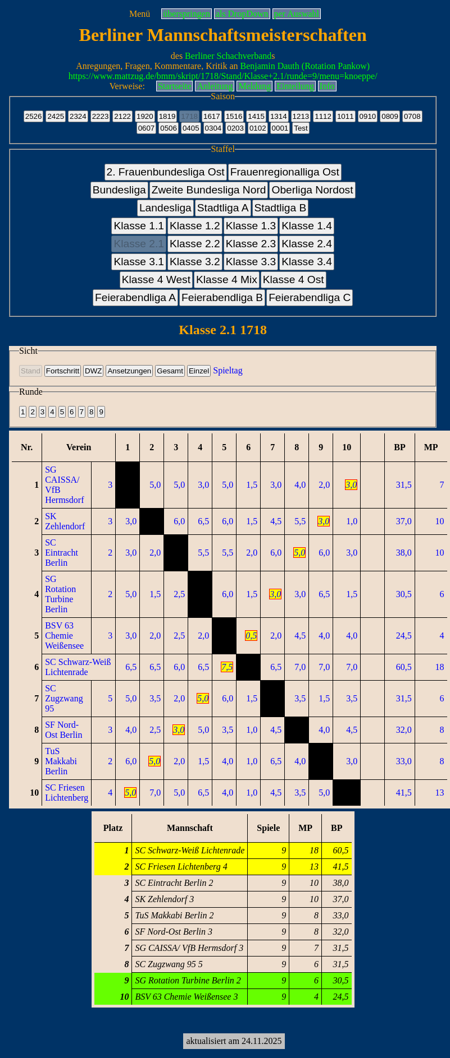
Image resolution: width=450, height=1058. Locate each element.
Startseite (175, 86)
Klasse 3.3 (251, 261)
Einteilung (295, 86)
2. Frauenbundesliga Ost (166, 172)
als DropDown (242, 14)
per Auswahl (296, 14)
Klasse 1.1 (138, 226)
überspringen (186, 14)
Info (327, 86)
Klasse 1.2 (195, 226)
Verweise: (127, 86)
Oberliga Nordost (312, 190)
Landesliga (165, 208)
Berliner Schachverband (228, 56)
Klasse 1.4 (306, 226)
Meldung (254, 86)
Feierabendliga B (222, 297)
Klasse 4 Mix (226, 279)
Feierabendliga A (135, 297)
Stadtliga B (280, 208)
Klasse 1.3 (251, 226)
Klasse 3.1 (138, 261)
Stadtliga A (223, 208)
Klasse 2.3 (251, 244)
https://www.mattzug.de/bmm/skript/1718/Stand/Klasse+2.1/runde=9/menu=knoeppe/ (223, 76)
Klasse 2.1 (138, 244)
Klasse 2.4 (306, 244)
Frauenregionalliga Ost (284, 172)
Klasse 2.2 (195, 244)
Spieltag (227, 370)
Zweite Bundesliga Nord (209, 190)
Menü (139, 14)
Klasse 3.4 (306, 261)
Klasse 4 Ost (293, 279)
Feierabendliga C (310, 297)
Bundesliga (119, 190)
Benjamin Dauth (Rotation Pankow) (305, 66)
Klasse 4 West (156, 279)
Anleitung (215, 86)
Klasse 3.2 (195, 261)
